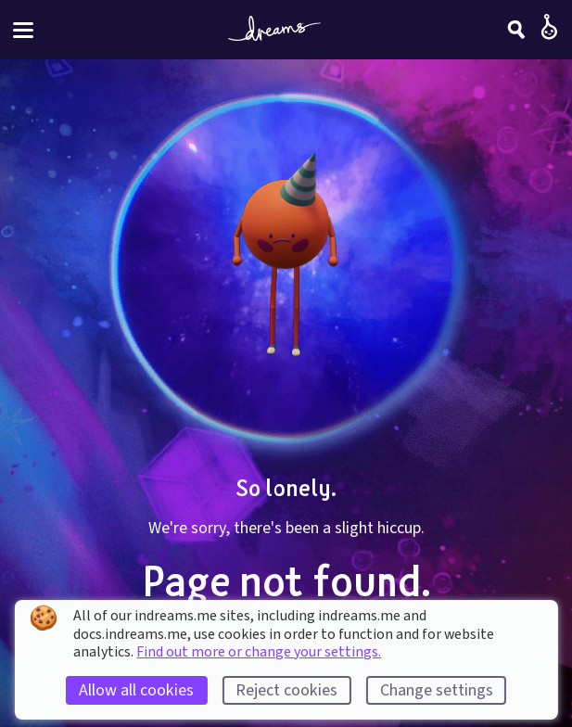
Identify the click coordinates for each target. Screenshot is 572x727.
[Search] (516, 29)
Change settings (436, 690)
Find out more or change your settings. (258, 651)
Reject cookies (286, 690)
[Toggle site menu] (23, 30)
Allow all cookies (136, 690)
